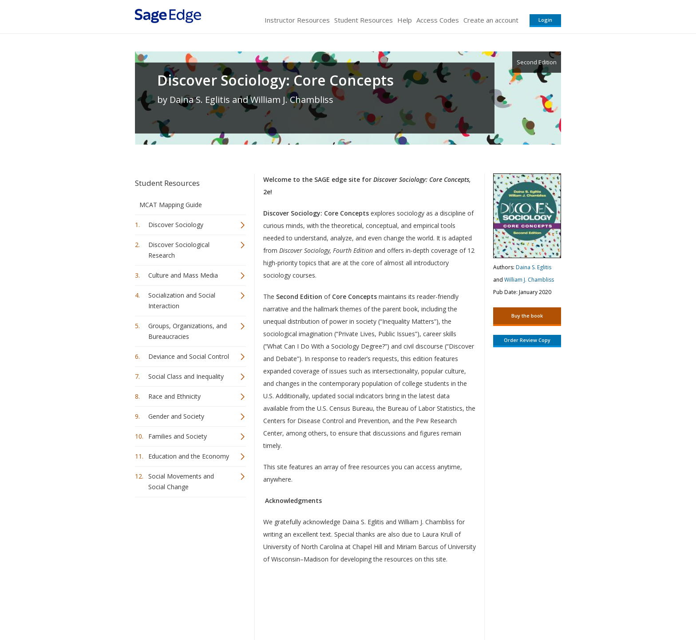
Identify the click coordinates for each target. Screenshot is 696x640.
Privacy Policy (502, 607)
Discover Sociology (175, 224)
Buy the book (527, 315)
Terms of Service (398, 607)
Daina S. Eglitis (533, 267)
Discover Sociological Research (179, 249)
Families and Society (177, 436)
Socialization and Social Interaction (181, 300)
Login (545, 19)
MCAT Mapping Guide (170, 204)
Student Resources (363, 20)
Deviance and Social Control (188, 356)
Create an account (490, 20)
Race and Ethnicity (174, 396)
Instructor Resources (297, 20)
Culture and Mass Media (183, 275)
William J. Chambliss (529, 279)
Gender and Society (176, 416)
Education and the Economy (188, 456)
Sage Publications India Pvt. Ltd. (263, 607)
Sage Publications (185, 607)
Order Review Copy (527, 340)
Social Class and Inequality (186, 376)
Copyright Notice (453, 607)
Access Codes (437, 20)
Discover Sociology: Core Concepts (275, 80)
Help (404, 20)
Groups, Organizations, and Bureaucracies (187, 331)
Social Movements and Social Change (181, 481)
